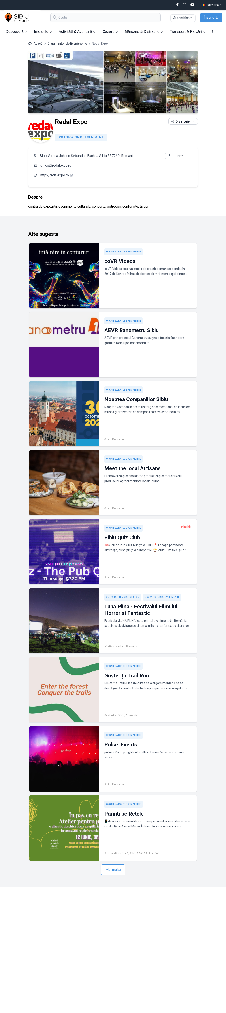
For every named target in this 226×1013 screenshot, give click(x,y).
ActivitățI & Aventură (77, 31)
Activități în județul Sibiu (123, 597)
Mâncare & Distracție (144, 31)
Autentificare (183, 18)
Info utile (43, 31)
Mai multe (113, 870)
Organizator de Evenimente (67, 43)
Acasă (38, 43)
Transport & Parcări (187, 31)
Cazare (110, 31)
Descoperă (16, 31)
